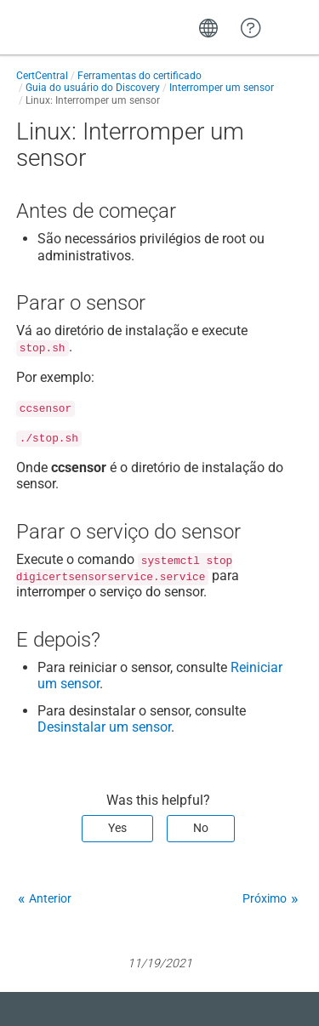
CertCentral (42, 76)
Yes (117, 828)
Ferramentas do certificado (139, 76)
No (200, 828)
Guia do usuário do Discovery (93, 88)
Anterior (50, 898)
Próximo (264, 898)
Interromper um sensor (221, 88)
